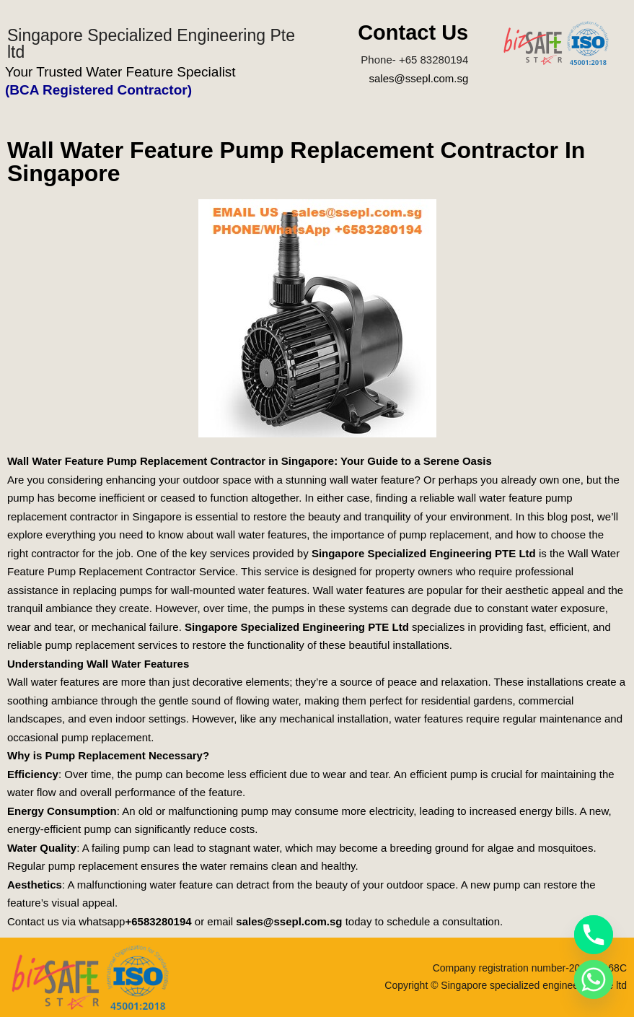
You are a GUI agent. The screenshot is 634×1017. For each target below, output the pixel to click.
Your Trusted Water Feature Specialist (120, 71)
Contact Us (413, 32)
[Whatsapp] (593, 979)
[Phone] (593, 934)
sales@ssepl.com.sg (418, 78)
